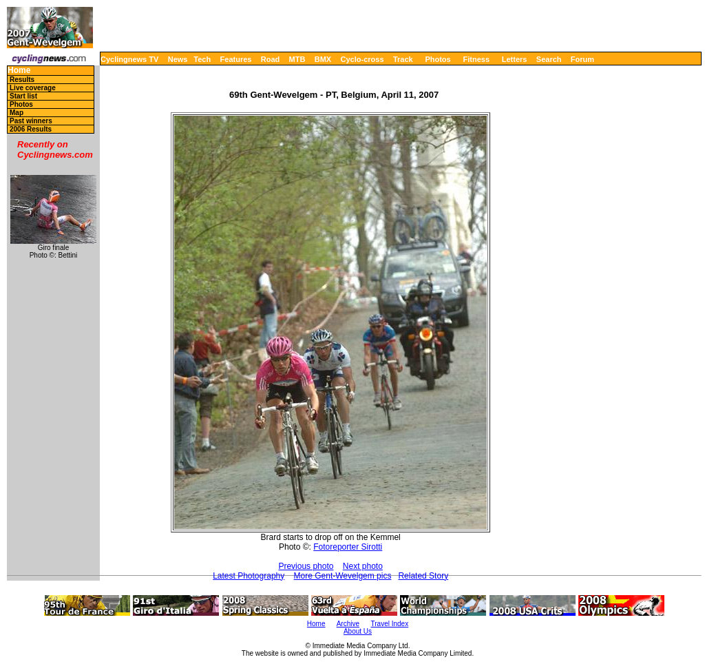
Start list (23, 96)
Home (19, 70)
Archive (348, 623)
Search (549, 59)
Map (16, 112)
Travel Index (390, 623)
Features (236, 59)
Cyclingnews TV (129, 59)
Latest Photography (248, 576)
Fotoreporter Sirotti (347, 547)
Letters (514, 59)
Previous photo (305, 566)
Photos (437, 59)
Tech (202, 59)
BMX (323, 59)
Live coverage (33, 88)
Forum (582, 59)
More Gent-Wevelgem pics (343, 576)
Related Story (423, 576)
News (178, 59)
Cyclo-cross (362, 59)
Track (403, 59)
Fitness (476, 59)
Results (22, 79)
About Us (358, 631)
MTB (297, 59)
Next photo (363, 566)
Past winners (31, 121)
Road (270, 59)
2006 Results (31, 129)
